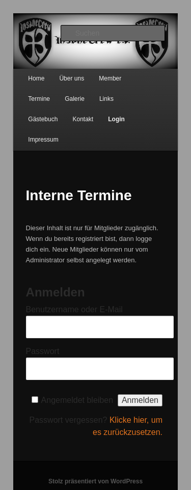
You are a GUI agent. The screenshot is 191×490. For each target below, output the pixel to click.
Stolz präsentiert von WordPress (95, 481)
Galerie (75, 98)
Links (106, 98)
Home (36, 78)
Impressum (43, 139)
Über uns (71, 78)
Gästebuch (43, 119)
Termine (39, 98)
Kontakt (82, 119)
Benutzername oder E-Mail (74, 309)
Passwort (43, 351)
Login (116, 119)
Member (110, 78)
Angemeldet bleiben (77, 400)
